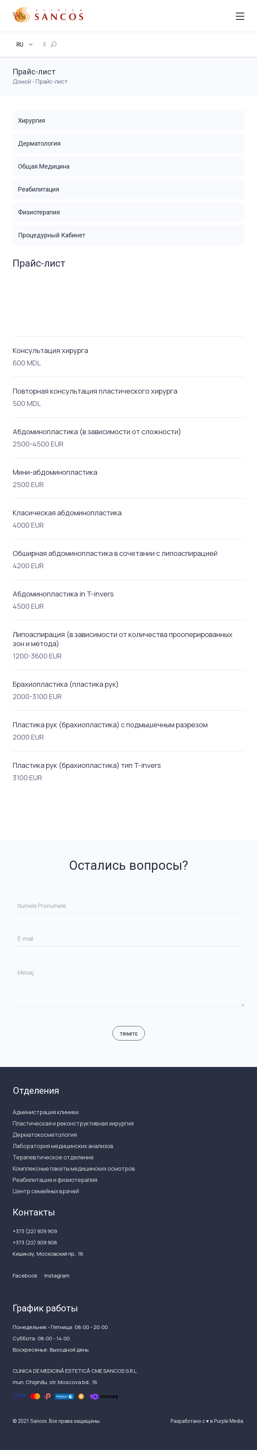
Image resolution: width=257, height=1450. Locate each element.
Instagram (56, 1275)
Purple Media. (228, 1421)
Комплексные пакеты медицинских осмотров (74, 1168)
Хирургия (31, 120)
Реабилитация (38, 189)
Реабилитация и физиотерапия (55, 1180)
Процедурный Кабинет (51, 235)
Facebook (25, 1275)
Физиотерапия (39, 212)
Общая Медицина (43, 166)
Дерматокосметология (45, 1135)
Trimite (128, 1034)
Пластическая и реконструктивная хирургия (73, 1123)
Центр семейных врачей (46, 1191)
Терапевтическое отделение (53, 1157)
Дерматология (39, 143)
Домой (22, 81)
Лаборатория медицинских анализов (63, 1146)
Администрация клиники (46, 1112)
